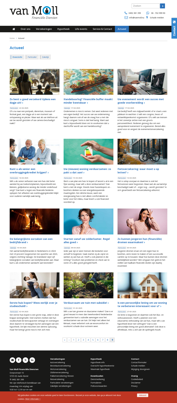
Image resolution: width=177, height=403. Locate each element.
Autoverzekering (57, 362)
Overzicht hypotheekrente (102, 365)
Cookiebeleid (137, 379)
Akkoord (142, 395)
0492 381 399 (135, 13)
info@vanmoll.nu (136, 17)
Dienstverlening (98, 379)
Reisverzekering (57, 379)
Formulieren (96, 382)
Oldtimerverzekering (59, 372)
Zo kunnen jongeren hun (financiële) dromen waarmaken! (140, 240)
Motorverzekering (58, 369)
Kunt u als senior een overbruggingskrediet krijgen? (28, 170)
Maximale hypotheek (100, 369)
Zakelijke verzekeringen (60, 386)
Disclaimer (135, 382)
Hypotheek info (98, 362)
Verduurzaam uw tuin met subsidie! (85, 302)
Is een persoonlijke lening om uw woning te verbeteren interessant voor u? (142, 304)
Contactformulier (139, 362)
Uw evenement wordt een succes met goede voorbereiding (141, 101)
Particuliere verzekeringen (61, 382)
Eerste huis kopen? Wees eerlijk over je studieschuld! (33, 304)
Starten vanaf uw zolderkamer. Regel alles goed (87, 240)
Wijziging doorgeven (140, 369)
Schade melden (157, 17)
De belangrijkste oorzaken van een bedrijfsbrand (31, 240)
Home (12, 38)
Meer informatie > (32, 399)
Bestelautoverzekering (60, 365)
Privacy (134, 386)
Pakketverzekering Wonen (62, 376)
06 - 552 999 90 (158, 13)
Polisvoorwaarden (99, 386)
